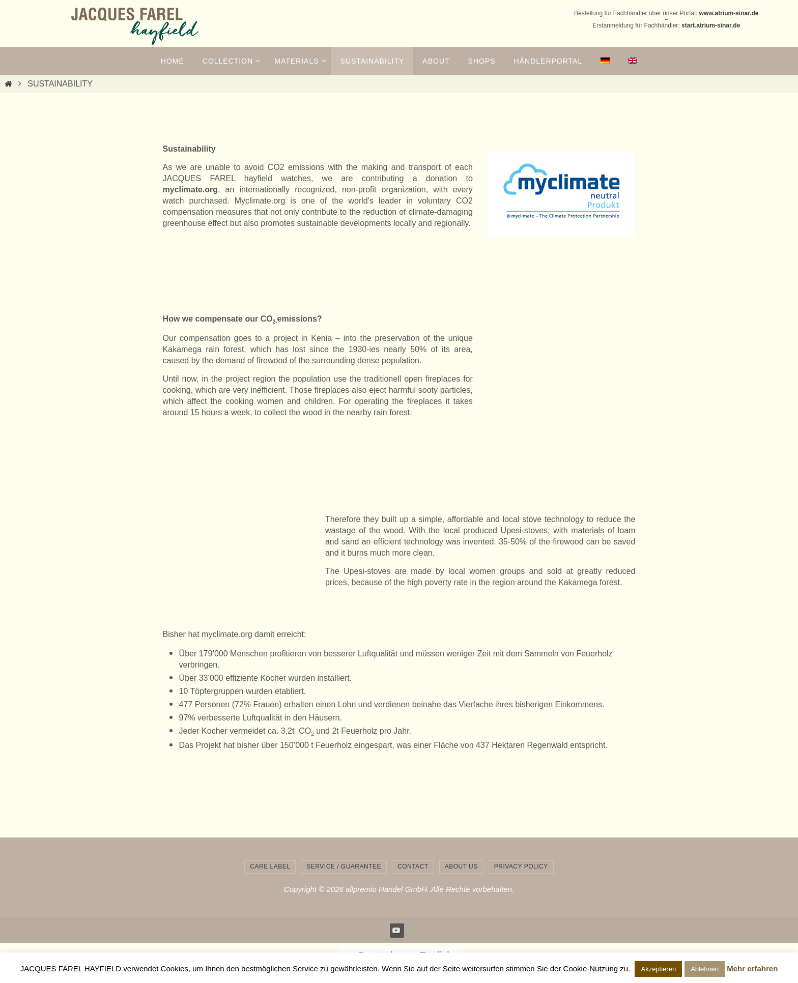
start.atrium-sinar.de (710, 25)
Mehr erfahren (752, 968)
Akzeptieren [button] (658, 969)
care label (270, 866)
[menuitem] (605, 61)
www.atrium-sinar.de (729, 13)
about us (461, 866)
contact (413, 866)
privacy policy (521, 866)
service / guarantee (343, 866)
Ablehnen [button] (705, 969)
